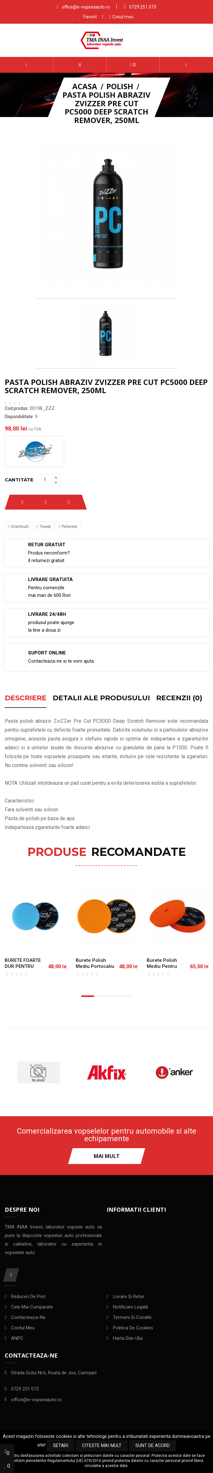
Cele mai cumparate (32, 1307)
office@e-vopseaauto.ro (86, 6)
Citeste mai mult (101, 1445)
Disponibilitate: (19, 416)
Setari (60, 1445)
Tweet (45, 526)
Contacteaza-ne (28, 1318)
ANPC (17, 1339)
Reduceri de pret (28, 1297)
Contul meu (23, 1328)
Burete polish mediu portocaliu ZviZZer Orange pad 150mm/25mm (97, 969)
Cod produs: (16, 408)
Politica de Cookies (133, 1328)
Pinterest (69, 526)
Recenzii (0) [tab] (179, 698)
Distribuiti (20, 526)
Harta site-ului (128, 1339)
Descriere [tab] (25, 698)
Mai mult (107, 1156)
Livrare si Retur (128, 1297)
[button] (79, 65)
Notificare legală (130, 1307)
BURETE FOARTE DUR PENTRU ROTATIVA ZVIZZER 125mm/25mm (26, 969)
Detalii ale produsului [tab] (101, 698)
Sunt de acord (152, 1445)
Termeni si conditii (132, 1318)
